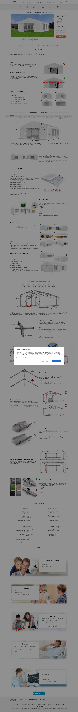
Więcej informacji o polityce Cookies (22, 357)
